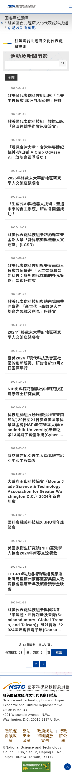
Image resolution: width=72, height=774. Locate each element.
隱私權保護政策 (11, 736)
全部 (11, 77)
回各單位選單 (17, 18)
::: (6, 55)
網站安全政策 (27, 736)
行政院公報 (63, 736)
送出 (59, 652)
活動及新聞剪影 (22, 28)
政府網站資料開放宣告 (45, 736)
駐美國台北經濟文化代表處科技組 (38, 23)
